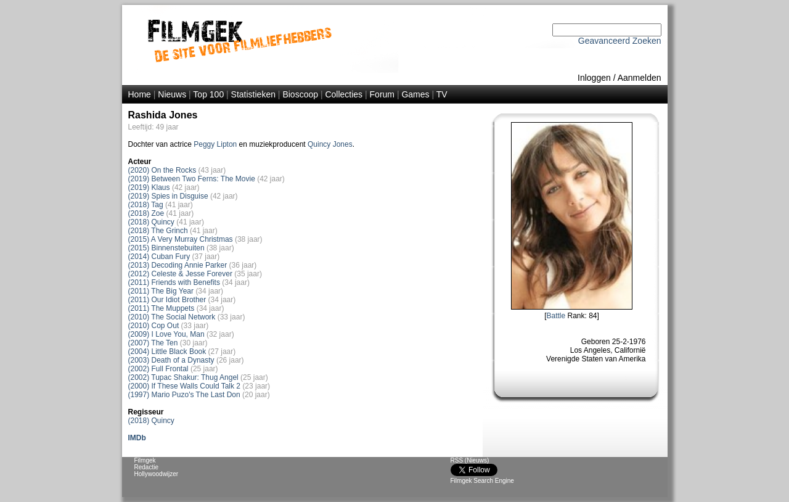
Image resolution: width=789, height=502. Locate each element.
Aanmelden (639, 78)
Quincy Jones (330, 144)
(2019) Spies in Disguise (168, 196)
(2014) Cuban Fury (159, 256)
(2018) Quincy (151, 222)
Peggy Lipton (215, 144)
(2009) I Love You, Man (166, 334)
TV (442, 94)
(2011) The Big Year (161, 291)
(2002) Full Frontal (158, 368)
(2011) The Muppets (161, 308)
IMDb (137, 438)
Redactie (146, 467)
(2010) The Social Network (172, 317)
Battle (555, 315)
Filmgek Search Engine (482, 480)
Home (139, 94)
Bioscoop (300, 94)
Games (415, 94)
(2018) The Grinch (158, 230)
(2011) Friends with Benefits (174, 282)
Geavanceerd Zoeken (619, 41)
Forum (382, 94)
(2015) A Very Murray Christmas (180, 239)
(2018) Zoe (146, 213)
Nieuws (172, 94)
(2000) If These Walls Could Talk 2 (184, 386)
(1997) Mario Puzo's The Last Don (184, 394)
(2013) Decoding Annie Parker (177, 265)
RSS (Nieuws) (470, 460)
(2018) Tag (145, 204)
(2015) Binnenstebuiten (166, 248)
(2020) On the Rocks (162, 170)
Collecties (343, 94)
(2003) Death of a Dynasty (171, 360)
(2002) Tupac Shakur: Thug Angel (183, 377)
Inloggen (594, 78)
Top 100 (208, 94)
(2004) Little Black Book (167, 351)
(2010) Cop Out (153, 325)
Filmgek (145, 460)
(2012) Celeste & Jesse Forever (180, 274)
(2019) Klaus (149, 187)
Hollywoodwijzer (156, 474)
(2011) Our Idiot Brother (167, 299)
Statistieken (253, 94)
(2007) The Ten (153, 343)
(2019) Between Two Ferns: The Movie (191, 179)
